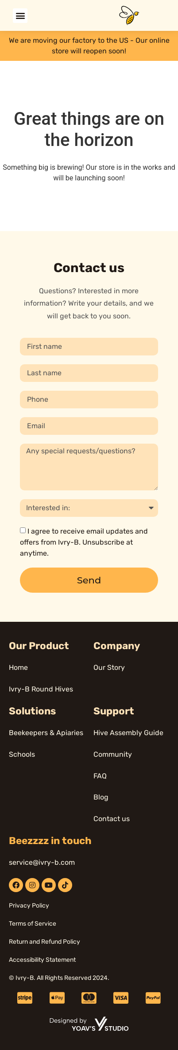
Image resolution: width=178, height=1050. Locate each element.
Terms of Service (32, 923)
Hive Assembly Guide (128, 733)
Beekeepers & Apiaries (46, 733)
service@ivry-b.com (42, 862)
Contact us (111, 819)
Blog (100, 797)
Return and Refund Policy (44, 941)
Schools (22, 754)
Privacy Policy (29, 905)
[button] (20, 15)
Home (18, 667)
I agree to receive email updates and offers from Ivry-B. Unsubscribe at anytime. (84, 542)
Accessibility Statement (42, 960)
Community (112, 754)
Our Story (109, 667)
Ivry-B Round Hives (41, 689)
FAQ (100, 776)
